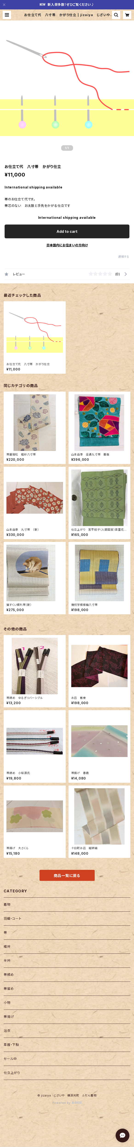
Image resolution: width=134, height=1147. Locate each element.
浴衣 (7, 1031)
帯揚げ (9, 1017)
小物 (7, 1003)
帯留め (9, 988)
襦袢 (7, 946)
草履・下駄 (11, 1045)
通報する (123, 256)
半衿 (7, 960)
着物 (7, 904)
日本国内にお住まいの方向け (67, 245)
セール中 (10, 1059)
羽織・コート (13, 918)
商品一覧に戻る (67, 875)
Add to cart (67, 231)
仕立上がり (12, 1073)
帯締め (9, 974)
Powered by (67, 1102)
